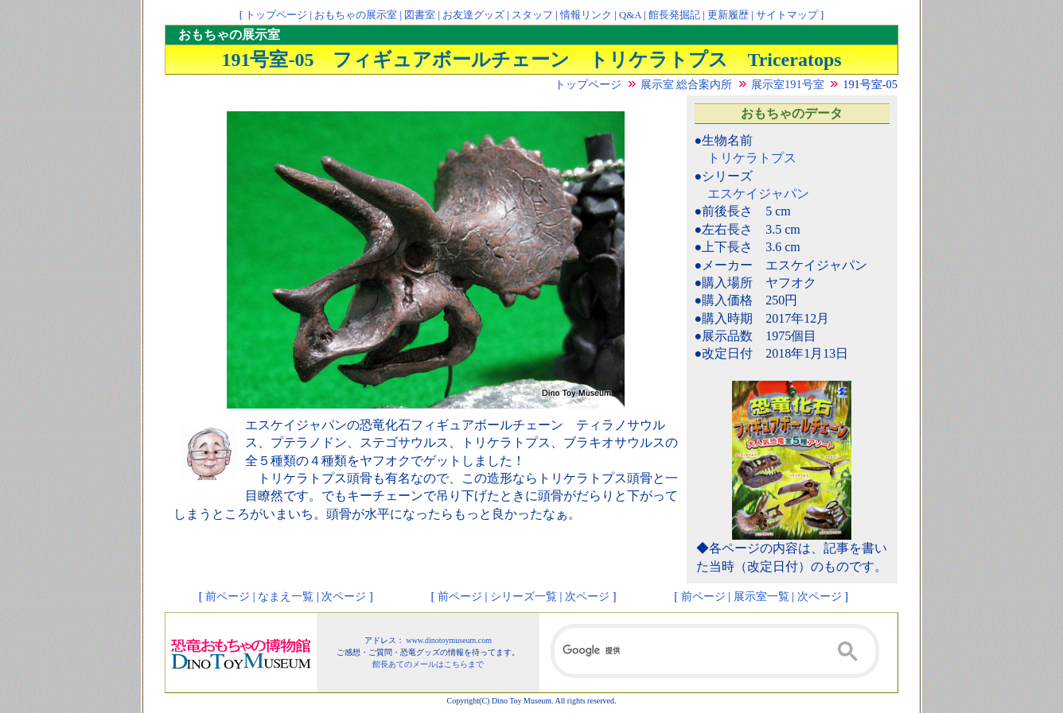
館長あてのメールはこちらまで (428, 664)
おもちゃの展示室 (355, 15)
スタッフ (532, 15)
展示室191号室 (787, 84)
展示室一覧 (761, 596)
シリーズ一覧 (523, 596)
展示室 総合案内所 (687, 84)
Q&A (630, 15)
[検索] (715, 651)
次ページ (343, 596)
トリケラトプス (751, 158)
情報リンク (586, 15)
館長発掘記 (674, 15)
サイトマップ (787, 15)
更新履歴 (728, 15)
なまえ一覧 (285, 596)
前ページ (227, 596)
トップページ (276, 15)
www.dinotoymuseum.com (449, 640)
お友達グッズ (473, 15)
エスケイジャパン (758, 193)
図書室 (419, 15)
